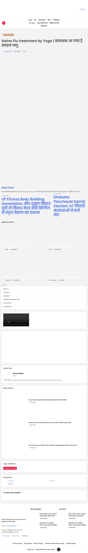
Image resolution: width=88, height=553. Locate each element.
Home (30, 20)
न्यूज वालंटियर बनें (42, 23)
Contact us (6, 292)
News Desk (8, 51)
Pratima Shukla (52, 280)
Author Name (18, 373)
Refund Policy (38, 543)
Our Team (32, 23)
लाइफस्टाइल (41, 20)
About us (6, 289)
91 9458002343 (11, 526)
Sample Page (7, 306)
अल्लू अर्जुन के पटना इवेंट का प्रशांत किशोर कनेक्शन (64, 278)
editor (7, 249)
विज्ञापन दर (44, 26)
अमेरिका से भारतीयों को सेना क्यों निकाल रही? (62, 247)
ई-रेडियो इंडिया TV (8, 35)
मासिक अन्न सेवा (54, 23)
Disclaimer (6, 296)
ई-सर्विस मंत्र (56, 20)
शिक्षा (49, 20)
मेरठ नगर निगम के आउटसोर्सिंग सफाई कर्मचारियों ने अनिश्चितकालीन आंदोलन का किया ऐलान (53, 445)
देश (35, 20)
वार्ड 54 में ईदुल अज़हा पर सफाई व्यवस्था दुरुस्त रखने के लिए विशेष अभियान (48, 400)
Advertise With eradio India (11, 299)
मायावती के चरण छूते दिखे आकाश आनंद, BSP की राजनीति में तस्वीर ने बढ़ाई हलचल (50, 423)
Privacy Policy (7, 303)
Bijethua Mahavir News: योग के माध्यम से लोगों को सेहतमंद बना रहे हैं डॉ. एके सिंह (21, 277)
